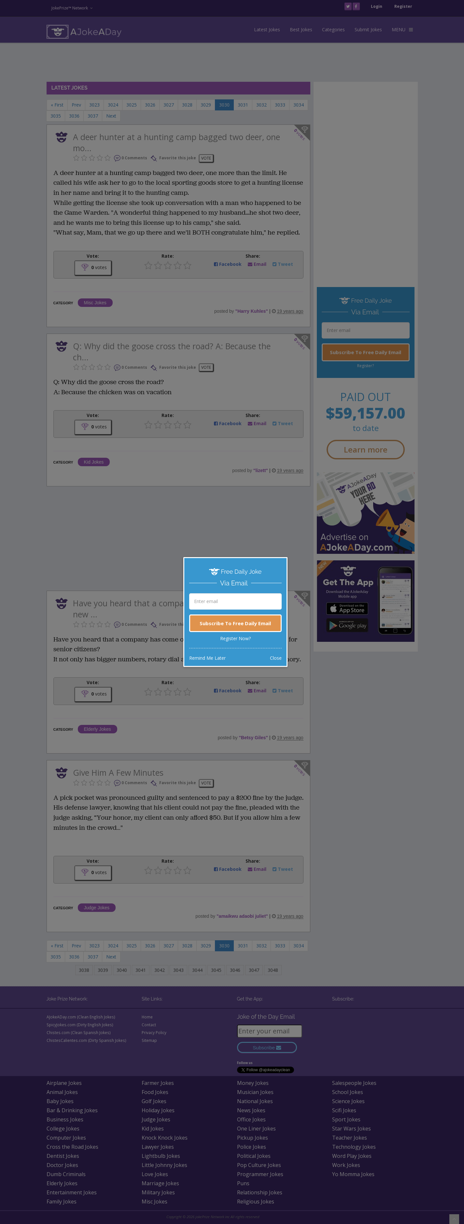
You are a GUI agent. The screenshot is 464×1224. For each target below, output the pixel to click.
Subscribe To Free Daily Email (235, 623)
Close (276, 658)
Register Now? (235, 638)
